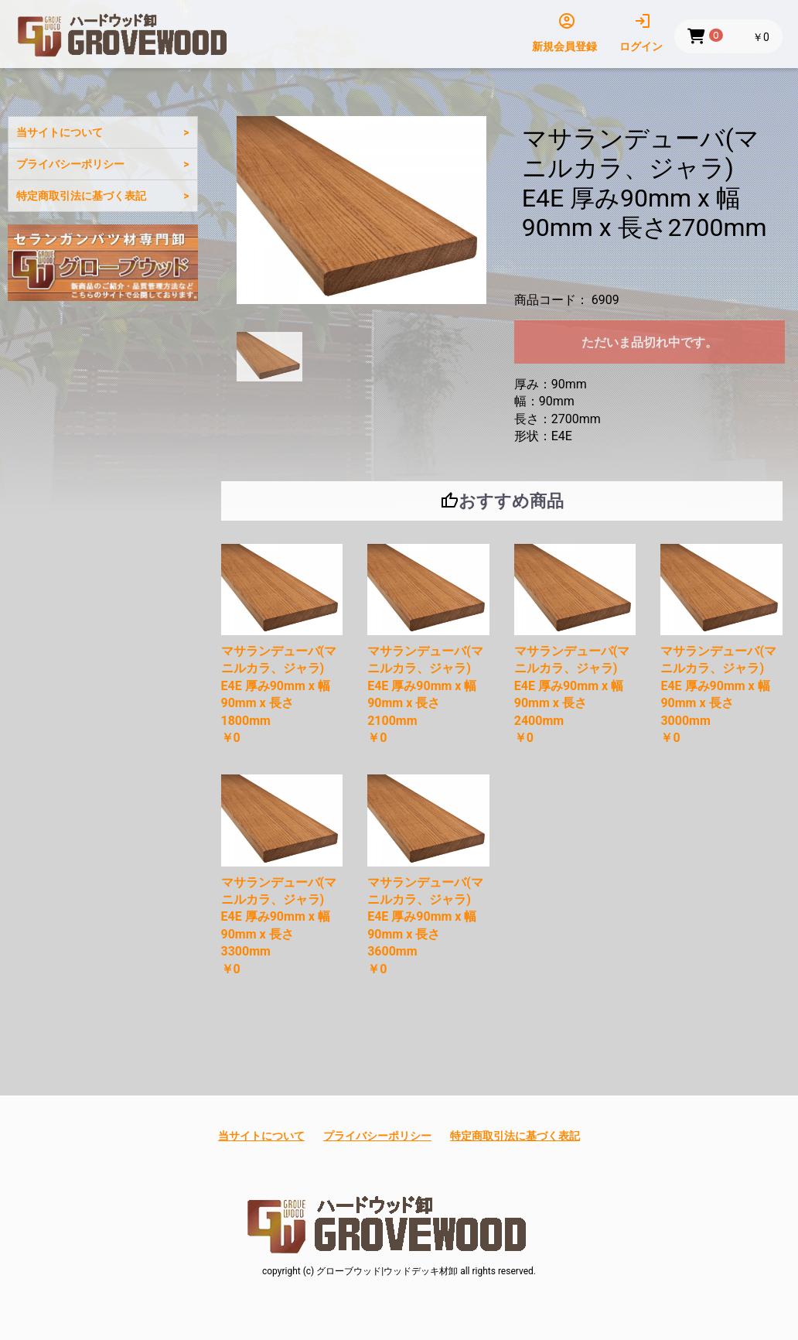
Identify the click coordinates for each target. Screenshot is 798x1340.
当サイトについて (59, 132)
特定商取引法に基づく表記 (81, 196)
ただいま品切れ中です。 (649, 342)
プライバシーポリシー (70, 164)
